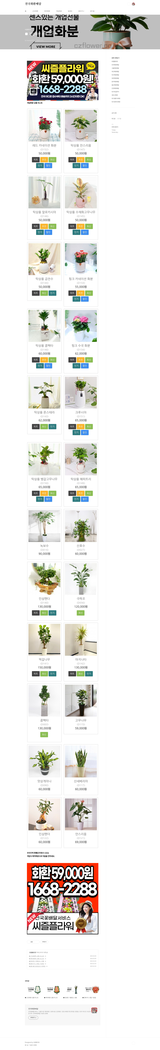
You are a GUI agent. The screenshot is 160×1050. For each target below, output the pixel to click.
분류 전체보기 (115, 58)
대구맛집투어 (115, 92)
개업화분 (59, 11)
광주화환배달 (115, 81)
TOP (133, 1043)
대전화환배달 (115, 78)
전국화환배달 (33, 4)
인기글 (119, 118)
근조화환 (35, 11)
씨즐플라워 (32, 952)
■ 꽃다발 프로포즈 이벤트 (37, 966)
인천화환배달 (115, 88)
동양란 (70, 11)
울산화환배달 (115, 85)
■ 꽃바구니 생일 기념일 (36, 964)
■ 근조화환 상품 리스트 (36, 956)
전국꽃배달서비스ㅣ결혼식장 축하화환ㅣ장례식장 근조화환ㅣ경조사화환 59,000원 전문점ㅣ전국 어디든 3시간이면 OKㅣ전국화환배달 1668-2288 (59, 1012)
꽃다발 (92, 11)
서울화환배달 (115, 68)
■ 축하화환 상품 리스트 (36, 958)
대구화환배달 (115, 75)
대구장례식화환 (116, 102)
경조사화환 (115, 95)
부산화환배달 (115, 71)
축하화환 (47, 11)
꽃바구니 (81, 11)
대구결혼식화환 (116, 98)
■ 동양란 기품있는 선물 (36, 961)
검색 (128, 4)
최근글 (113, 118)
